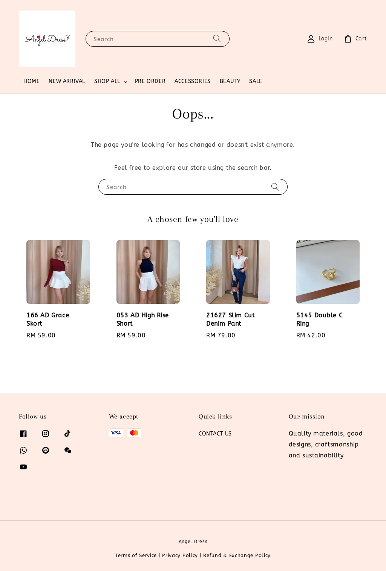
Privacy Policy (180, 555)
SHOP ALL (107, 81)
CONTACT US (215, 434)
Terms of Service (136, 555)
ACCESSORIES (193, 81)
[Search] (217, 38)
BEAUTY (230, 81)
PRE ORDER (150, 81)
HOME (31, 81)
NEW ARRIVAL (67, 81)
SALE (255, 81)
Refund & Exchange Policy (237, 555)
